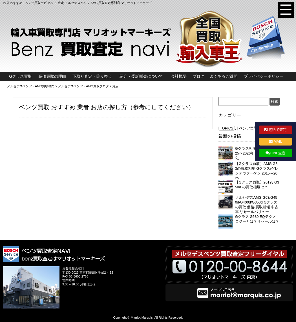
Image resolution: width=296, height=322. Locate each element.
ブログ (198, 76)
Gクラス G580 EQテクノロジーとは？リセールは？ (257, 218)
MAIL (278, 141)
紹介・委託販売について (141, 76)
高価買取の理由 (52, 76)
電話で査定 (277, 130)
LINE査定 (278, 153)
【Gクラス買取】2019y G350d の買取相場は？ (257, 184)
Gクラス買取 (20, 76)
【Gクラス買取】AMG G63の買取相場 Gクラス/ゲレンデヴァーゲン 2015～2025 (257, 171)
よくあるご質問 (223, 76)
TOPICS (226, 128)
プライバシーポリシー (263, 76)
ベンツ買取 (248, 128)
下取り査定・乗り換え (92, 76)
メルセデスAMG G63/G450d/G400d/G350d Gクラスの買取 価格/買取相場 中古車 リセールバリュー (257, 204)
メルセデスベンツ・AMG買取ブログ (83, 86)
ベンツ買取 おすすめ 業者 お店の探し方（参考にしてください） (106, 107)
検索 (274, 101)
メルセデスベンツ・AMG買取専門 (30, 86)
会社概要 (179, 76)
